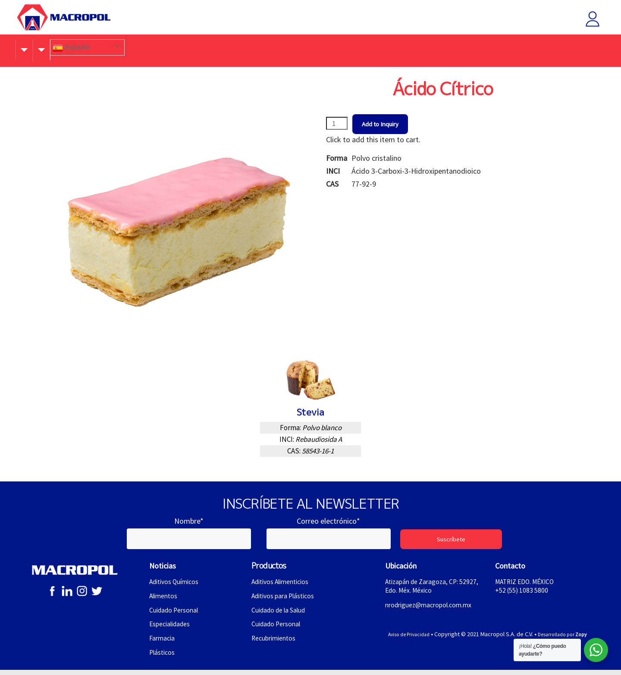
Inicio (30, 49)
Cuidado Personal (175, 613)
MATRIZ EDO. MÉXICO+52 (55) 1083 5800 (527, 588)
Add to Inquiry (387, 124)
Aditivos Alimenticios (283, 584)
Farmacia (162, 642)
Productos (213, 49)
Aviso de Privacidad (404, 639)
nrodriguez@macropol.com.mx (431, 608)
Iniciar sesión (586, 19)
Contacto (359, 49)
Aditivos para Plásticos (285, 598)
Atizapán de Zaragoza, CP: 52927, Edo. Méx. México (424, 588)
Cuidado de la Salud (280, 613)
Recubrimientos (275, 642)
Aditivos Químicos (176, 584)
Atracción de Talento (300, 49)
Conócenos (70, 49)
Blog (249, 49)
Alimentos (164, 598)
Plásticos (163, 657)
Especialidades (171, 628)
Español (439, 48)
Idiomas (399, 49)
